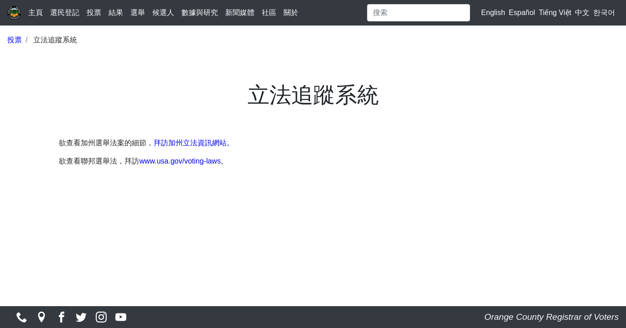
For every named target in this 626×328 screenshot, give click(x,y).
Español (522, 12)
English (493, 12)
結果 (116, 12)
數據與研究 (199, 12)
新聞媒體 (239, 12)
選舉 (137, 12)
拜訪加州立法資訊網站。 (194, 143)
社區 (269, 12)
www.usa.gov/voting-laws (180, 161)
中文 (582, 12)
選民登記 (64, 12)
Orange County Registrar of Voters (551, 317)
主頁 (35, 12)
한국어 (604, 12)
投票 (94, 12)
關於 (291, 12)
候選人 (163, 12)
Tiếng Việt (555, 12)
